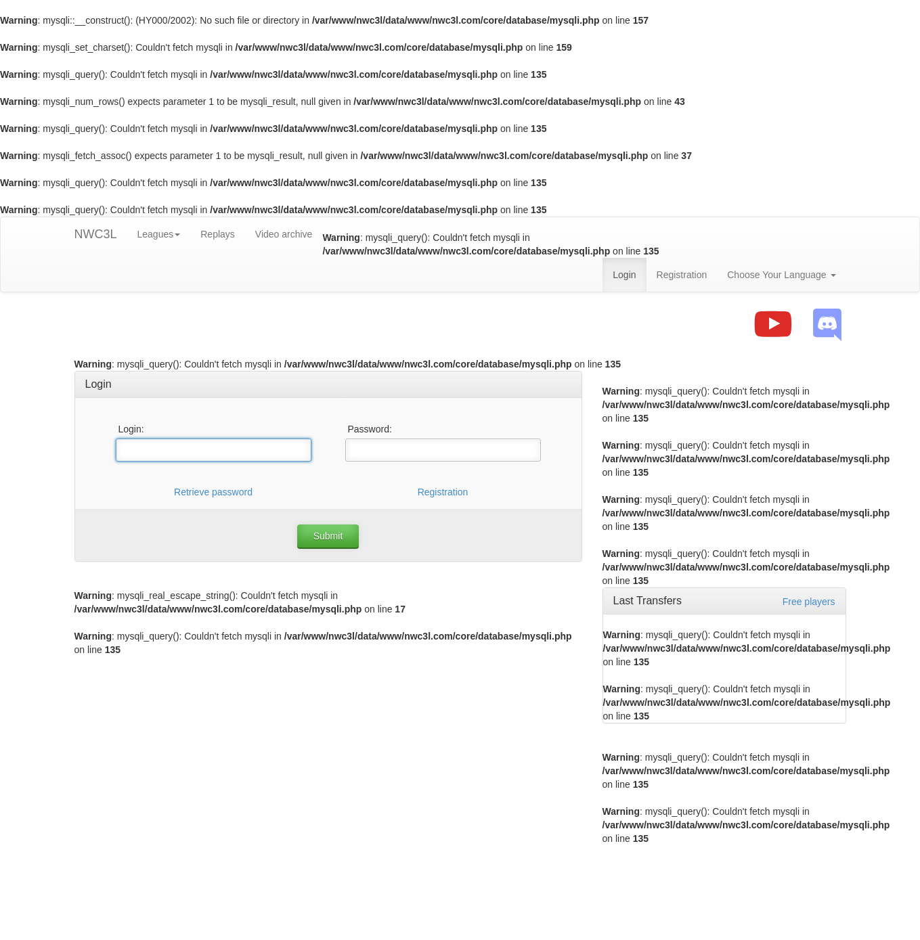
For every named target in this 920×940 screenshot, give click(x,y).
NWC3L (95, 234)
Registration (682, 274)
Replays (217, 234)
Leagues (159, 234)
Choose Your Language (781, 274)
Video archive (284, 234)
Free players (809, 601)
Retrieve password (213, 492)
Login (624, 274)
